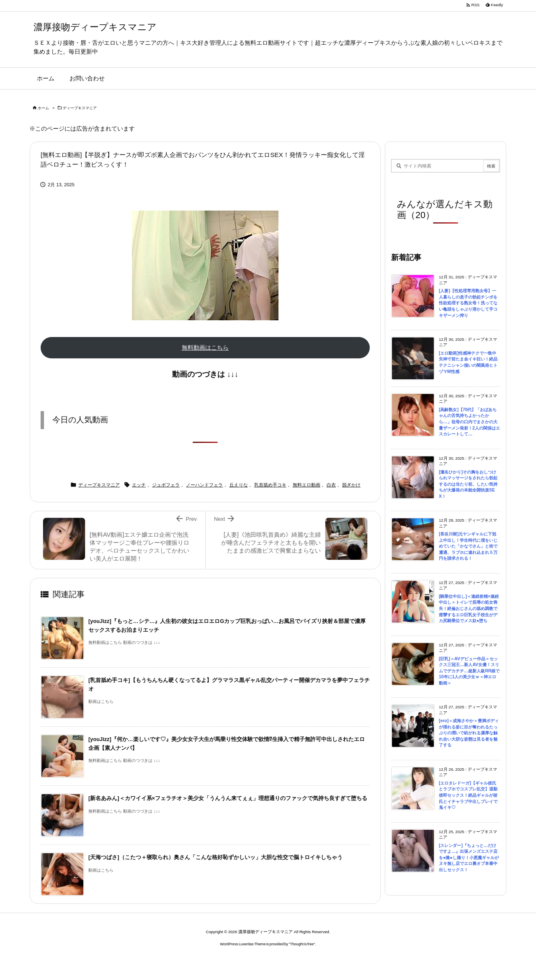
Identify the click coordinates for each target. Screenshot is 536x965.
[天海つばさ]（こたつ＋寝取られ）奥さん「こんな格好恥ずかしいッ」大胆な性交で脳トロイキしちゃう (215, 857)
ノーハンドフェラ (204, 484)
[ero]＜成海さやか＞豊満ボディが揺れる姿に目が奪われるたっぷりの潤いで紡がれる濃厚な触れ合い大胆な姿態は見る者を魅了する (469, 732)
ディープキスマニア (80, 108)
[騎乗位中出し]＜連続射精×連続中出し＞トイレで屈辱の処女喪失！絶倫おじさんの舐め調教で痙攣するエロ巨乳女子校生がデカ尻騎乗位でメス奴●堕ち (469, 608)
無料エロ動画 (306, 484)
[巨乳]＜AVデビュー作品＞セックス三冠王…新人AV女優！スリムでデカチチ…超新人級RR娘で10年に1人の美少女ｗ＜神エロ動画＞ (469, 670)
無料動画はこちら (205, 347)
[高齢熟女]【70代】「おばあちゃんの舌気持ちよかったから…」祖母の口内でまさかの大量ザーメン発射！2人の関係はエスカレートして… (469, 421)
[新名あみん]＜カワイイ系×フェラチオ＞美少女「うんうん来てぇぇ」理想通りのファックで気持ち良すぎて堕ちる (227, 798)
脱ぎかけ (351, 484)
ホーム (43, 108)
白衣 (331, 484)
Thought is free (302, 944)
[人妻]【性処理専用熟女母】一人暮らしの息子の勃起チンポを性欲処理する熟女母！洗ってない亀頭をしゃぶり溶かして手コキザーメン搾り (468, 302)
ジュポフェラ (166, 484)
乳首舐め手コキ (270, 484)
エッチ (139, 484)
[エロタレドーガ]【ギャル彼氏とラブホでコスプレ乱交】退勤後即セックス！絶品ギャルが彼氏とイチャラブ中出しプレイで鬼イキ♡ (468, 795)
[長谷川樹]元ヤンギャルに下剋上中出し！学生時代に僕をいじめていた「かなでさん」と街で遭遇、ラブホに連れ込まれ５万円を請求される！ (468, 546)
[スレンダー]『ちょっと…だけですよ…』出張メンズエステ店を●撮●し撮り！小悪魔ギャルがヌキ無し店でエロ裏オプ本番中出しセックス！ (469, 857)
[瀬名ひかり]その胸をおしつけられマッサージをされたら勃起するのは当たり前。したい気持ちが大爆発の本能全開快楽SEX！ (468, 484)
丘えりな (238, 484)
